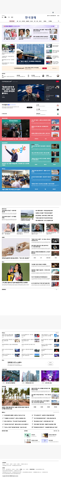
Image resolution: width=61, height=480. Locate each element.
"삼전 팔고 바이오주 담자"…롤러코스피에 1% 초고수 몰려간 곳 (16, 424)
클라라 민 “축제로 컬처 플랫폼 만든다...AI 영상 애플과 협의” (40, 252)
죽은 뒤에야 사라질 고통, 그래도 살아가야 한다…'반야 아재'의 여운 (39, 246)
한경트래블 (4, 386)
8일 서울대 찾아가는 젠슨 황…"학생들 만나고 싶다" (37, 233)
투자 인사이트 (48, 94)
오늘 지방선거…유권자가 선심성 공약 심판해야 (8, 77)
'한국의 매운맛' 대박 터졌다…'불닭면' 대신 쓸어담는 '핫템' (45, 424)
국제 (34, 21)
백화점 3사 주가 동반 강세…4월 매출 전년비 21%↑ (39, 127)
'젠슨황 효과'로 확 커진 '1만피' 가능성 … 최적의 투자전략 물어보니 (8, 90)
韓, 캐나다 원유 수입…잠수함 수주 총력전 (47, 340)
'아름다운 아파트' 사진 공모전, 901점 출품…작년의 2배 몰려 (42, 183)
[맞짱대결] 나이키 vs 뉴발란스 (15, 362)
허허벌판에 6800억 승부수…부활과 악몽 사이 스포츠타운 (27, 219)
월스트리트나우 (35, 144)
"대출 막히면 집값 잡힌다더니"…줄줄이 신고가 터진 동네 (40, 171)
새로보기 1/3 (57, 332)
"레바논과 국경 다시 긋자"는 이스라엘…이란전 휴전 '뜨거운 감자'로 (40, 159)
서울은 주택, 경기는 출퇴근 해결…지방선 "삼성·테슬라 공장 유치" (8, 335)
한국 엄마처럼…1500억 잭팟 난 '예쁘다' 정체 (44, 215)
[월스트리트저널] (9, 17)
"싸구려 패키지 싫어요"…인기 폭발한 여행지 (9, 217)
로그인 (58, 15)
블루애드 (18, 464)
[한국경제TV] (6, 17)
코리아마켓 (23, 21)
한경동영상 (4, 289)
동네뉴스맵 (36, 189)
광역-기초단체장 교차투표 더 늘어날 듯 (40, 36)
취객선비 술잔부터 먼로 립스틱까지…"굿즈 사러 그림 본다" (15, 258)
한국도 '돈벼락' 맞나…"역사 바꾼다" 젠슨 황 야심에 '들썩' (15, 421)
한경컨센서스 (36, 138)
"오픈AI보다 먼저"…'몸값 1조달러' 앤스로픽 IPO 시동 (8, 57)
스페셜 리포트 (4, 369)
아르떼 (3, 237)
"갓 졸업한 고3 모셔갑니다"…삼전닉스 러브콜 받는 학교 (14, 418)
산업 (20, 21)
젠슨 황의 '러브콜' (49, 76)
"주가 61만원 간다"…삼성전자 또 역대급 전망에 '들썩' (44, 415)
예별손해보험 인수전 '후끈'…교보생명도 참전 (8, 60)
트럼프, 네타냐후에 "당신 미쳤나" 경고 (28, 344)
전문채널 (45, 21)
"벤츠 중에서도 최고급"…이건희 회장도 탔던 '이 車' (43, 421)
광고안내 (15, 464)
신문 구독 (48, 15)
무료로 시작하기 (29, 107)
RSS (23, 469)
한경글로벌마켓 (4, 142)
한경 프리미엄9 (12, 21)
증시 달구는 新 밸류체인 (8, 383)
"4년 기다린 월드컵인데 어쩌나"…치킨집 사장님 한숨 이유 (45, 418)
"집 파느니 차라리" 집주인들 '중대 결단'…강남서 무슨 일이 (15, 427)
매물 (45, 189)
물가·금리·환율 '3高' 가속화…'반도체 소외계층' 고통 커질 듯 (56, 63)
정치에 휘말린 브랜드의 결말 (35, 76)
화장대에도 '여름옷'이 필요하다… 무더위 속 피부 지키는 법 (40, 270)
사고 (58, 430)
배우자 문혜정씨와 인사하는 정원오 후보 (47, 355)
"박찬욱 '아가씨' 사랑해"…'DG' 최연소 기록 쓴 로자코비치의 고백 (40, 240)
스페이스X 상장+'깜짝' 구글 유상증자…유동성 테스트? (41, 146)
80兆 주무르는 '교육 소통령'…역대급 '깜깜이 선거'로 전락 (41, 30)
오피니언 (40, 21)
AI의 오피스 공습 (46, 383)
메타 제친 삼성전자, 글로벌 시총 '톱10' (56, 46)
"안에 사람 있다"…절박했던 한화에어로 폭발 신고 (23, 233)
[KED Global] (12, 17)
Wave (3, 261)
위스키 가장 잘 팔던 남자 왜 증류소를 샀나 (39, 277)
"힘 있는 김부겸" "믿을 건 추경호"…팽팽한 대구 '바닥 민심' (10, 38)
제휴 (6, 469)
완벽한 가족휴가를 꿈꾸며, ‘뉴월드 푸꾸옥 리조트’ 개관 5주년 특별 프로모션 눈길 (15, 408)
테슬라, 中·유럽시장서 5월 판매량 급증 (27, 350)
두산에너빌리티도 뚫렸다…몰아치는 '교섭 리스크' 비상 (14, 415)
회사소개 (3, 464)
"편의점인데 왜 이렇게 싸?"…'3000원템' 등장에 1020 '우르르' (45, 427)
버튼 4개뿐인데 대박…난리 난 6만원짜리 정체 (44, 220)
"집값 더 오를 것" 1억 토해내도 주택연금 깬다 (29, 61)
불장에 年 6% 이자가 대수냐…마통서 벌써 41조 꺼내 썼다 (56, 51)
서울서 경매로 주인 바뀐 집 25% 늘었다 (11, 189)
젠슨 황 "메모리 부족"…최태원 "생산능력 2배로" (56, 57)
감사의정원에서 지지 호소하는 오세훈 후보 (47, 350)
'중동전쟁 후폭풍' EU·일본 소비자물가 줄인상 (10, 344)
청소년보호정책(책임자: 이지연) (40, 469)
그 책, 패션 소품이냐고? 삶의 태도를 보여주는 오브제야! (15, 282)
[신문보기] (2, 17)
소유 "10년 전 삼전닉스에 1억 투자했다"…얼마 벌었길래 (8, 233)
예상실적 (36, 164)
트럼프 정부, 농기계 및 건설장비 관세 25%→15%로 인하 (28, 355)
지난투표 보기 (50, 364)
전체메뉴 (50, 21)
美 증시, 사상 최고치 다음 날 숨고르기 (7, 350)
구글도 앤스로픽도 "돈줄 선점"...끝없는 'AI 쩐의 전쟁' (8, 340)
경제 (17, 21)
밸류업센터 (54, 189)
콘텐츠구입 (9, 469)
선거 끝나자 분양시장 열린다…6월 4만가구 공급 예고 (41, 177)
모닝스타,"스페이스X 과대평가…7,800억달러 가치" (47, 345)
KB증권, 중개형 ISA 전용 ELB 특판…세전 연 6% (40, 133)
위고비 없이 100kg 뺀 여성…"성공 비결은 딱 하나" (52, 233)
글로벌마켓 (27, 21)
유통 (37, 21)
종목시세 (45, 164)
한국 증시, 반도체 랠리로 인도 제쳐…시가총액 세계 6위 (14, 139)
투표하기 (50, 362)
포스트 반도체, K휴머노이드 (21, 76)
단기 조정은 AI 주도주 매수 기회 (50, 96)
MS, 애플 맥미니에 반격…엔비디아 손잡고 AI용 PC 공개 (28, 340)
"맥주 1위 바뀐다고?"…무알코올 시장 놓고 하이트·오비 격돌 (47, 335)
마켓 (54, 138)
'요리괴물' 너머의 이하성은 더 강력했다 (38, 264)
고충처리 (11, 464)
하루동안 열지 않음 (54, 68)
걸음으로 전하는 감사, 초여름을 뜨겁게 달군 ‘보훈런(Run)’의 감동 (40, 389)
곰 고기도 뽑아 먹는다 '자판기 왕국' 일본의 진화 (40, 283)
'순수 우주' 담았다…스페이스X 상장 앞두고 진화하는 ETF (40, 121)
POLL (3, 360)
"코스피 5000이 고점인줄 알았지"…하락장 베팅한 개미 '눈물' (50, 87)
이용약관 (27, 469)
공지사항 (25, 430)
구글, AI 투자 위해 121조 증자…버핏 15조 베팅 (40, 152)
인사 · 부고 (55, 430)
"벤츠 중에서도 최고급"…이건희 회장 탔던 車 (9, 211)
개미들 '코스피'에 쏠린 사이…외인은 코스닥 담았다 (8, 355)
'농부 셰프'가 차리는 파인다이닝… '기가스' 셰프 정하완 (41, 395)
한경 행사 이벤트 (5, 430)
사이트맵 (17, 469)
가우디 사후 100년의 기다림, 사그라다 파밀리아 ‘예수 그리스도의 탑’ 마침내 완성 (40, 401)
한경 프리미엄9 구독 (53, 15)
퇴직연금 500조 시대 (27, 383)
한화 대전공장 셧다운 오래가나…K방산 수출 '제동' (8, 53)
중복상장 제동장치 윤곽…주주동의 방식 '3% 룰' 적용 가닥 (8, 63)
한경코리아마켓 (4, 118)
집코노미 (31, 21)
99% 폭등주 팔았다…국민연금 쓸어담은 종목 (44, 210)
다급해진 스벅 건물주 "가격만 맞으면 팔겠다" (44, 213)
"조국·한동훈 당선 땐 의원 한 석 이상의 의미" (24, 38)
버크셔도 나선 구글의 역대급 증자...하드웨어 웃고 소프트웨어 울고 (15, 164)
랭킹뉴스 (3, 412)
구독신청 (7, 464)
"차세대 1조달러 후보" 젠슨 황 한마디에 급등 (44, 218)
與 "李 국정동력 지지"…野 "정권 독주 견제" (27, 335)
